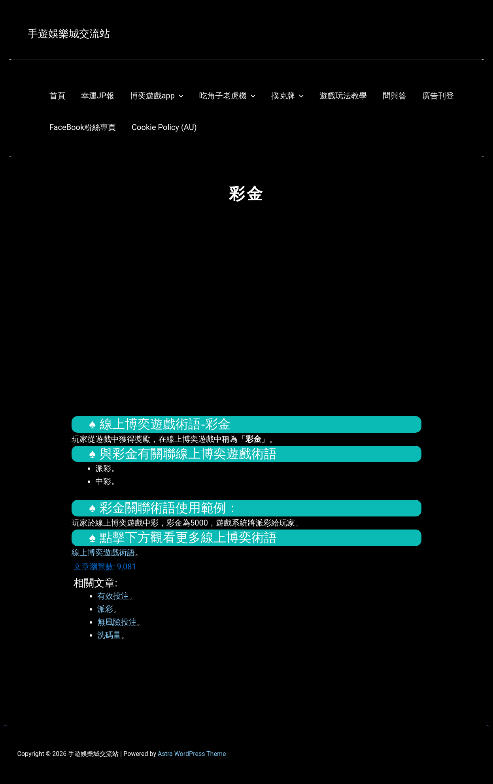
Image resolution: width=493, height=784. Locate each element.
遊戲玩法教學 (343, 95)
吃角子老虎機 (227, 95)
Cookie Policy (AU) (164, 127)
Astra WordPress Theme (192, 754)
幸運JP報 (97, 95)
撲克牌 (287, 95)
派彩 (105, 609)
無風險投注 (117, 622)
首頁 (57, 95)
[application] (179, 95)
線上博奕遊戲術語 (103, 552)
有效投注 (113, 596)
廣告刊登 (438, 95)
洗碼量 (109, 635)
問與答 (394, 95)
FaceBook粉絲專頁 (82, 127)
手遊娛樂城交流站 (69, 34)
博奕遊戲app (156, 95)
